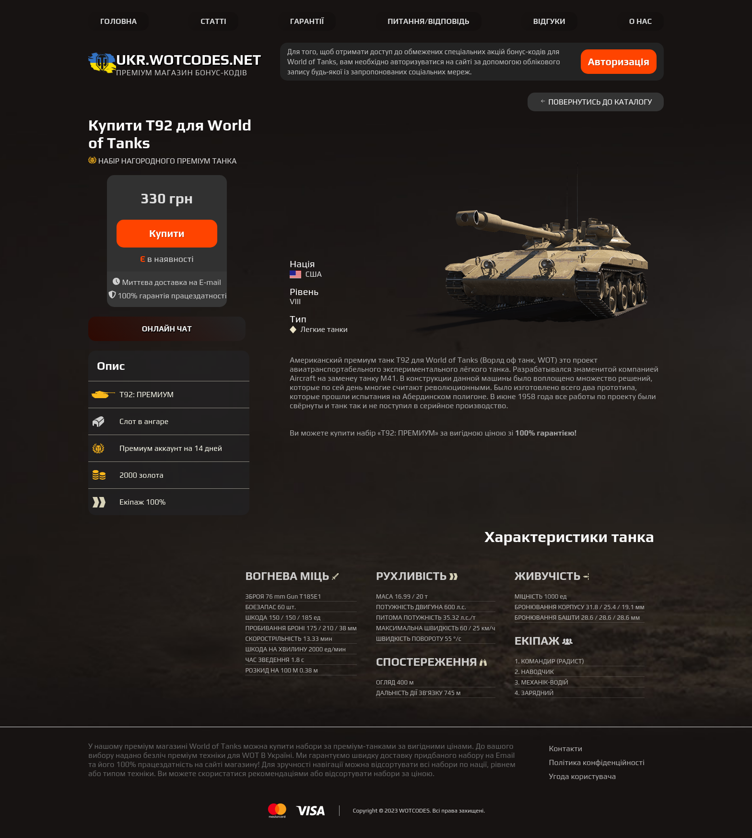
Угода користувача (582, 776)
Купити (167, 233)
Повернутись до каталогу (596, 101)
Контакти (566, 748)
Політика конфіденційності (597, 762)
